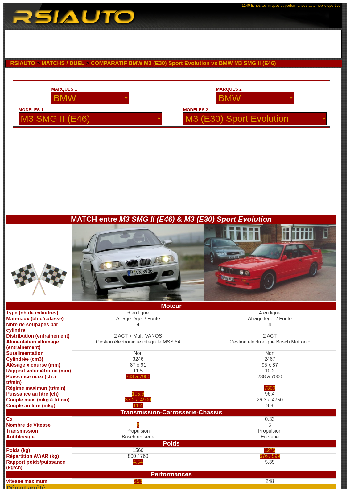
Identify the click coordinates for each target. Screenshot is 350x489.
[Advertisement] (173, 44)
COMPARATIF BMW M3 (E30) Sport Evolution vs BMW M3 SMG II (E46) (183, 63)
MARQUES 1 (64, 89)
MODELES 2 (195, 109)
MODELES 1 (31, 109)
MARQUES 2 (229, 89)
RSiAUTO (23, 63)
